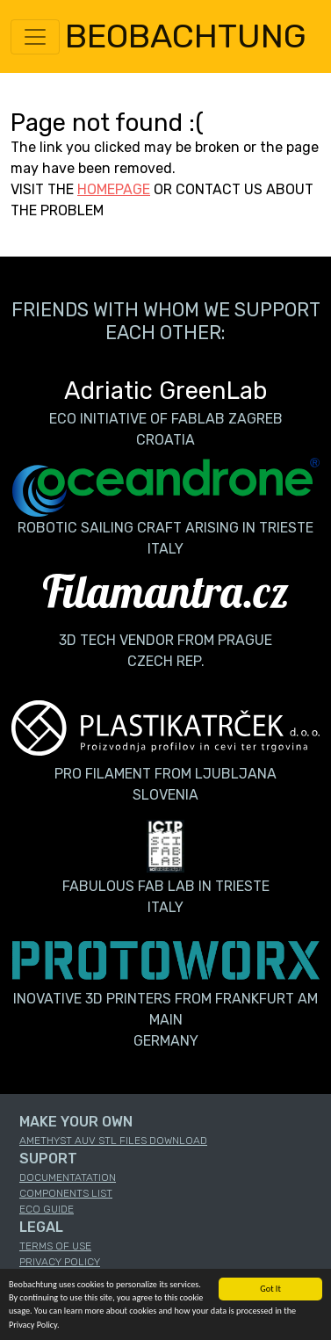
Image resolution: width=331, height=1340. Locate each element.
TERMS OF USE (55, 1246)
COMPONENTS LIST (65, 1193)
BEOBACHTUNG (185, 36)
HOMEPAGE (113, 189)
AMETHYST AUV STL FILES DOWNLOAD (113, 1140)
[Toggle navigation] (35, 36)
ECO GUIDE (46, 1209)
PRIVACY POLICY (59, 1262)
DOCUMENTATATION (67, 1177)
